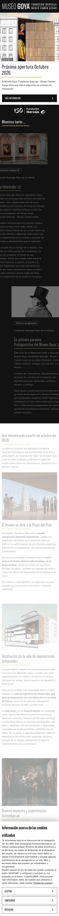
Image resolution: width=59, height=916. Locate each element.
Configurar (29, 900)
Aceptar (29, 891)
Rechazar (29, 909)
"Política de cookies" (43, 883)
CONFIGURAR (31, 876)
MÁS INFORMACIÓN (29, 98)
